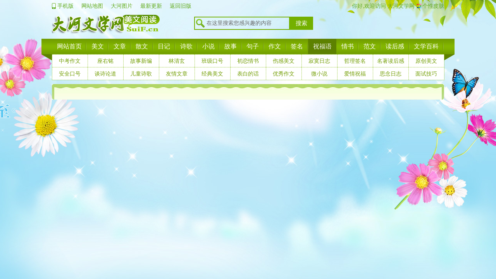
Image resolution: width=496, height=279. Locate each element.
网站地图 (92, 6)
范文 (369, 46)
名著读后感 (390, 61)
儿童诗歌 (141, 74)
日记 (164, 46)
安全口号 (70, 74)
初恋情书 (248, 61)
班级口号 (212, 61)
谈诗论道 (105, 74)
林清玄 (177, 61)
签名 (297, 46)
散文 (142, 46)
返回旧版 (180, 6)
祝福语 (322, 46)
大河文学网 (400, 6)
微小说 (319, 74)
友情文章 (177, 74)
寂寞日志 (319, 61)
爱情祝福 (355, 74)
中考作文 (70, 61)
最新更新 (151, 6)
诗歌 (186, 46)
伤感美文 (283, 61)
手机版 (65, 6)
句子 (252, 46)
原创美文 (426, 61)
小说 (208, 46)
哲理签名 (355, 61)
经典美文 (212, 74)
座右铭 (105, 61)
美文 (97, 46)
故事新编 (141, 61)
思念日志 (390, 74)
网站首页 (69, 46)
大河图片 (122, 6)
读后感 (395, 46)
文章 (120, 46)
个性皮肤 (433, 6)
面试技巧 (426, 74)
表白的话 (248, 74)
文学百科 (426, 46)
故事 (230, 46)
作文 (275, 46)
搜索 (301, 23)
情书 (347, 46)
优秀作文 (283, 74)
